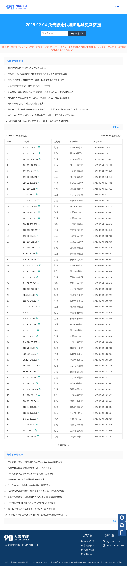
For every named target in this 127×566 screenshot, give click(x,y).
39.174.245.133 (31, 360)
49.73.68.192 (30, 295)
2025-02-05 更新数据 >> (111, 135)
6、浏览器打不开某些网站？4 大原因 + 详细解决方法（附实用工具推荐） (37, 97)
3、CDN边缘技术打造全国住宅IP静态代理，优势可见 (28, 473)
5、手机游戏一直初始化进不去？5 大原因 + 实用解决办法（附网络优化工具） (39, 92)
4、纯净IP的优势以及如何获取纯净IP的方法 (24, 479)
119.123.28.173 (31, 147)
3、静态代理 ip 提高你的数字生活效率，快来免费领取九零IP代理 (34, 80)
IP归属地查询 (77, 33)
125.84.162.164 (31, 407)
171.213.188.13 (31, 271)
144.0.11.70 (30, 430)
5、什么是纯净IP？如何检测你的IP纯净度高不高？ (27, 485)
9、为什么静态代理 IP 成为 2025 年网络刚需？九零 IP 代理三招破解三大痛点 (39, 115)
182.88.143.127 (31, 212)
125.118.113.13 (31, 312)
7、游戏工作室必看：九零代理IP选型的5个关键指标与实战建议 (33, 497)
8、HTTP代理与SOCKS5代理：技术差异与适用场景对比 (30, 503)
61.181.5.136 (30, 253)
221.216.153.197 (32, 307)
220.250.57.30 (31, 354)
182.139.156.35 (31, 289)
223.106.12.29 (31, 200)
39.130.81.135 (31, 371)
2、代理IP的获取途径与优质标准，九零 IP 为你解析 (28, 467)
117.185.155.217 (32, 248)
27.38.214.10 (30, 194)
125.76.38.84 (30, 348)
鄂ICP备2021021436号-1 (111, 562)
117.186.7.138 (31, 171)
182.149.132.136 (32, 366)
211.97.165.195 (31, 324)
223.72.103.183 (31, 224)
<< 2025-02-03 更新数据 (15, 135)
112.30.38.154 (31, 236)
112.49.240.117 (31, 301)
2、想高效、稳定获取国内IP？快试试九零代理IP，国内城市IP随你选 (35, 74)
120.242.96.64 (31, 259)
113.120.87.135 (31, 342)
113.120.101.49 (31, 395)
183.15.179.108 (31, 413)
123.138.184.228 (32, 389)
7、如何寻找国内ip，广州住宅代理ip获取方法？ (26, 103)
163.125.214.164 (32, 159)
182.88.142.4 (30, 336)
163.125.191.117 (32, 230)
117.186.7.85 (30, 189)
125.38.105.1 (30, 277)
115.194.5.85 (30, 383)
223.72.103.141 (31, 183)
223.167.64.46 (31, 436)
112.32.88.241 (31, 283)
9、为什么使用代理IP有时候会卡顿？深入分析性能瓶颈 (29, 509)
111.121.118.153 (32, 153)
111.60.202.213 (31, 177)
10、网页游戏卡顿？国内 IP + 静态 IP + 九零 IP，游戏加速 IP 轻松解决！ (37, 121)
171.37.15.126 (31, 419)
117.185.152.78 (31, 242)
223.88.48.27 (30, 425)
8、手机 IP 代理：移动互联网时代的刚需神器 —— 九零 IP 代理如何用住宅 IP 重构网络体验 (46, 109)
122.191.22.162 (31, 165)
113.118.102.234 (32, 265)
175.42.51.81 (30, 318)
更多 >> (116, 127)
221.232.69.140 (31, 206)
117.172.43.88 (31, 330)
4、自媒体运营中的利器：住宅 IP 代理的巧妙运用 (27, 86)
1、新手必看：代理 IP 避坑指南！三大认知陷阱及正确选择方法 (33, 462)
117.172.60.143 (31, 377)
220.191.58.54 (31, 401)
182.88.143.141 (31, 218)
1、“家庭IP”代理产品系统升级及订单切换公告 (25, 68)
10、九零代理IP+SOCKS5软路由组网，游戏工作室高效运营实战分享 (36, 515)
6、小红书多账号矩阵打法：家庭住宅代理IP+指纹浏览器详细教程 (34, 491)
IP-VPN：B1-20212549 (89, 562)
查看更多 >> (63, 445)
